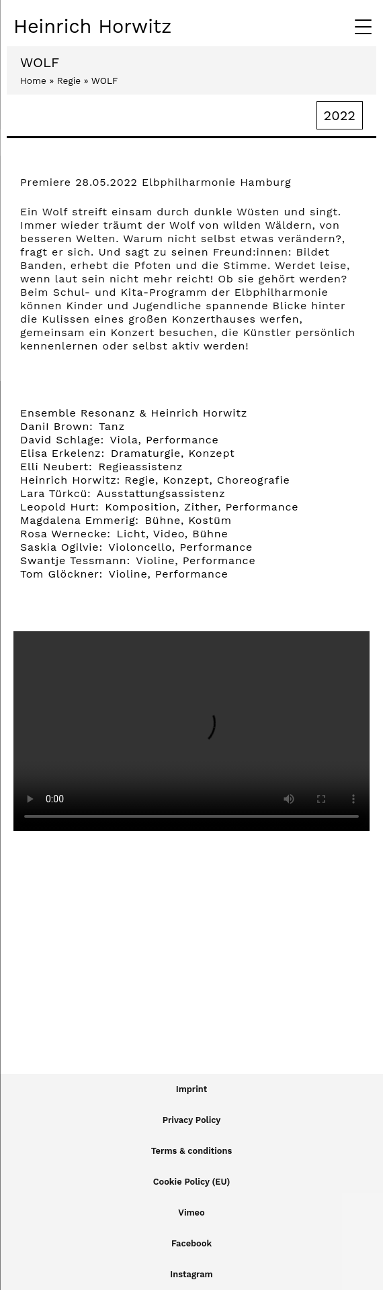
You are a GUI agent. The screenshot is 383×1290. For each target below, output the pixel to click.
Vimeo (191, 1212)
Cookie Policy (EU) (191, 1182)
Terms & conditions (191, 1151)
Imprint (191, 1089)
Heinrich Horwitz (92, 26)
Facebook (191, 1243)
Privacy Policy (192, 1120)
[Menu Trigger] (363, 27)
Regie (69, 80)
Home (33, 80)
